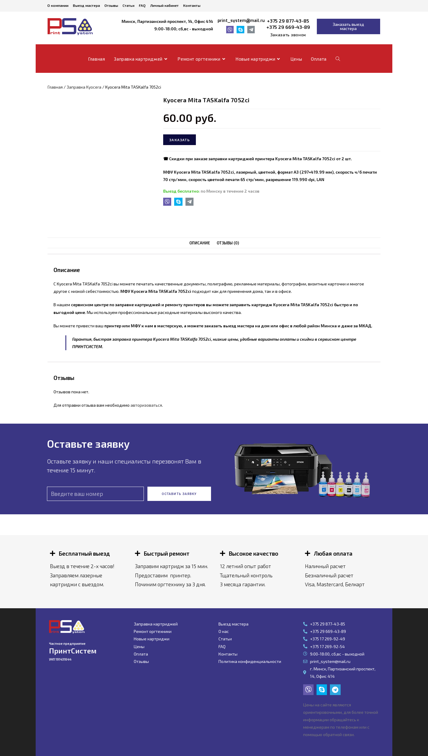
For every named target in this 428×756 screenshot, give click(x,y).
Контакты (191, 5)
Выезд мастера (86, 5)
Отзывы (111, 5)
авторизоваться (146, 405)
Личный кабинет (164, 5)
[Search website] (337, 59)
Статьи (128, 5)
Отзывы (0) (228, 243)
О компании (57, 5)
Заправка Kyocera (84, 86)
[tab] (200, 243)
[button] (288, 35)
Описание (200, 243)
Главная (55, 86)
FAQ (142, 5)
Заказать (179, 140)
